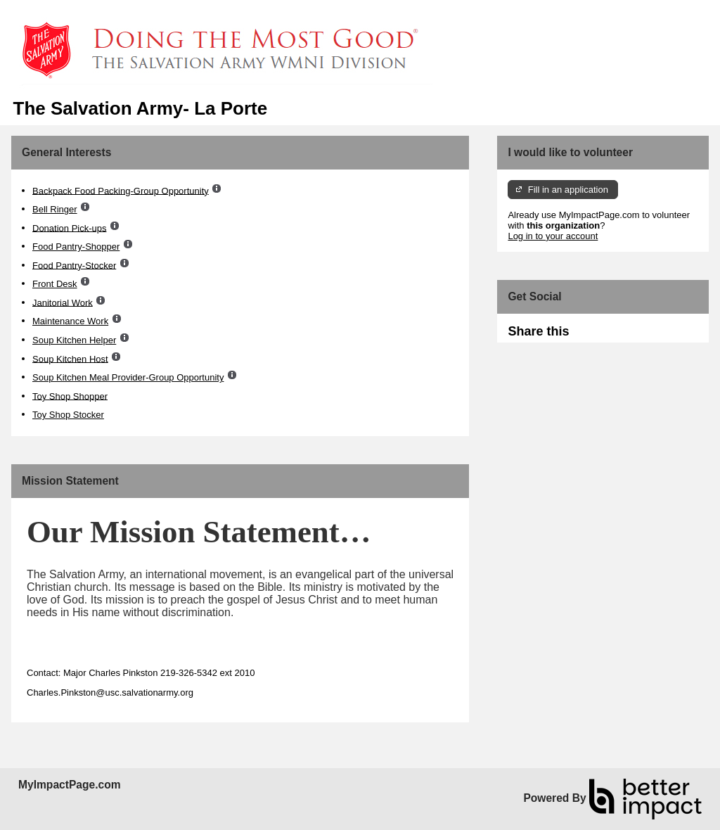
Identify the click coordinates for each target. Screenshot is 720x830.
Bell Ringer (54, 209)
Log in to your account (553, 236)
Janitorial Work (62, 302)
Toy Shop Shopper (70, 395)
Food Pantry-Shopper (76, 246)
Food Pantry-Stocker (74, 265)
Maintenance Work (70, 321)
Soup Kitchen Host (70, 358)
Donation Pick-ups (69, 227)
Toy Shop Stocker (68, 414)
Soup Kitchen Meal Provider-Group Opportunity (128, 377)
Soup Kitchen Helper (74, 340)
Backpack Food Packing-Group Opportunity (120, 190)
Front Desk (54, 284)
